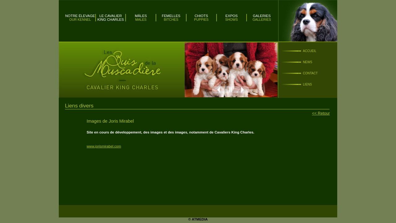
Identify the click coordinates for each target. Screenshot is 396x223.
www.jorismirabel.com (104, 146)
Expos (232, 16)
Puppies (201, 19)
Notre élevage (80, 16)
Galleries (261, 19)
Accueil (309, 51)
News (307, 62)
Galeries (262, 16)
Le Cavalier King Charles (110, 17)
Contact (310, 73)
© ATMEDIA (198, 219)
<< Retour (321, 113)
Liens (307, 84)
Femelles (171, 16)
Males (141, 19)
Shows (231, 19)
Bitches (171, 19)
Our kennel (80, 19)
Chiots (201, 16)
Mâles (141, 16)
